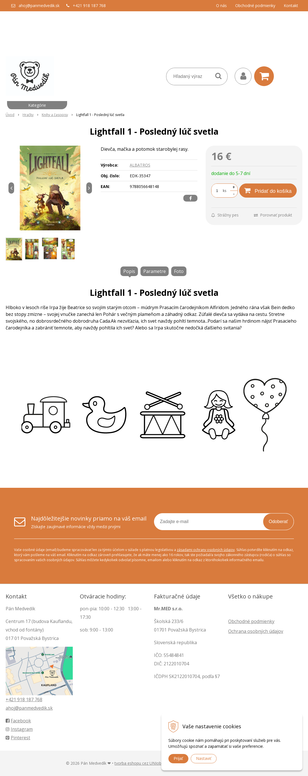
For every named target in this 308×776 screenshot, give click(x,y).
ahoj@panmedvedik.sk (39, 5)
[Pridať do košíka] (268, 190)
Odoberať (278, 521)
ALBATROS (140, 165)
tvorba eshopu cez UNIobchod (142, 763)
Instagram (19, 729)
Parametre (154, 271)
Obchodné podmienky (255, 5)
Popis (129, 271)
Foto (179, 271)
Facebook (18, 721)
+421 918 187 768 (89, 5)
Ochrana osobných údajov (255, 631)
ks (224, 190)
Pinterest (18, 738)
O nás (221, 5)
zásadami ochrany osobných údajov (206, 549)
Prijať (178, 758)
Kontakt (291, 5)
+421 (11, 699)
